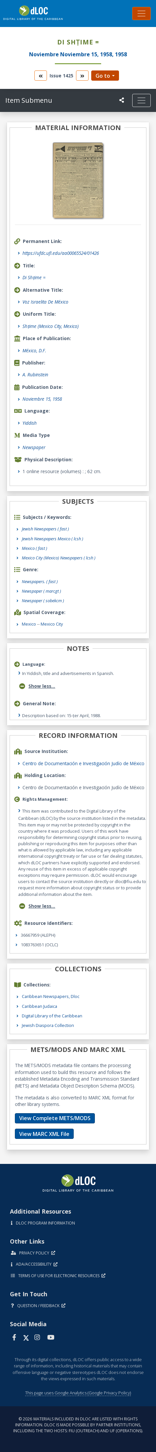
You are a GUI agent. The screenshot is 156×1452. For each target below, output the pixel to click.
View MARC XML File (44, 1134)
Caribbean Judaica (39, 1006)
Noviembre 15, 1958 (42, 399)
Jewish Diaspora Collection (48, 1025)
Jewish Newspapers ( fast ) (45, 529)
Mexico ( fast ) (34, 548)
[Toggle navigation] (141, 13)
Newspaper (33, 447)
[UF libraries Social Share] (121, 100)
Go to (103, 75)
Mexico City (52, 624)
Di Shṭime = (34, 277)
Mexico (29, 624)
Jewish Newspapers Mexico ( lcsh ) (52, 539)
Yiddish (29, 423)
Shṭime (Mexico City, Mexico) (50, 326)
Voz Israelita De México (45, 302)
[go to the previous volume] (40, 75)
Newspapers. (40, 581)
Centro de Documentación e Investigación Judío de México (83, 763)
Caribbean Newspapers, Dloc (50, 996)
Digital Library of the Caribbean (52, 1016)
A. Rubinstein (35, 374)
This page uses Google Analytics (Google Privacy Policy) (78, 1393)
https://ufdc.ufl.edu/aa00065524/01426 (60, 253)
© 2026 (78, 1425)
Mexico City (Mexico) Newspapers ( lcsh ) (59, 558)
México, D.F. (34, 350)
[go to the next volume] (82, 75)
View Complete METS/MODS (55, 1118)
